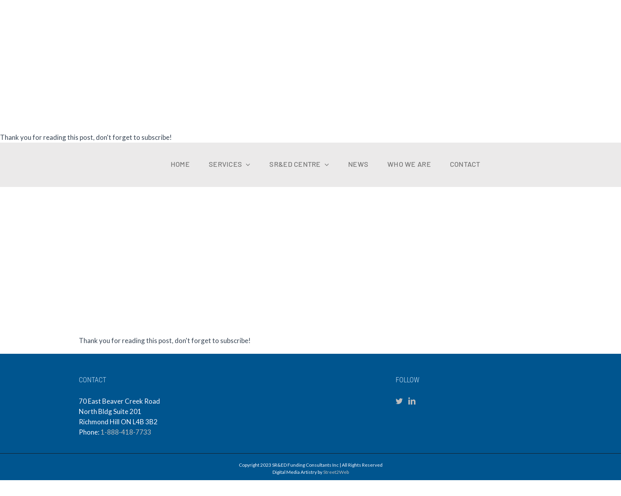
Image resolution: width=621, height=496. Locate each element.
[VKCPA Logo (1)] (552, 153)
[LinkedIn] (411, 400)
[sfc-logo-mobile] (37, 149)
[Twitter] (399, 400)
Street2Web (336, 472)
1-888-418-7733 (126, 432)
